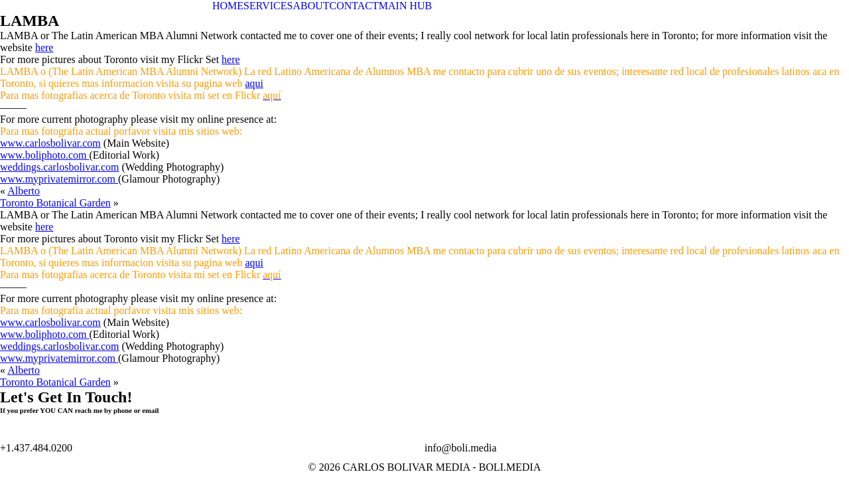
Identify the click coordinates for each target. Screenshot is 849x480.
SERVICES (268, 5)
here (44, 47)
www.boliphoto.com (45, 155)
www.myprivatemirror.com (59, 179)
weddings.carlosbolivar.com (59, 167)
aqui (254, 83)
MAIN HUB (405, 5)
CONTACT (354, 5)
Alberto (23, 191)
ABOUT (311, 5)
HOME (227, 5)
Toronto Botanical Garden (55, 202)
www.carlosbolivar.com (50, 143)
